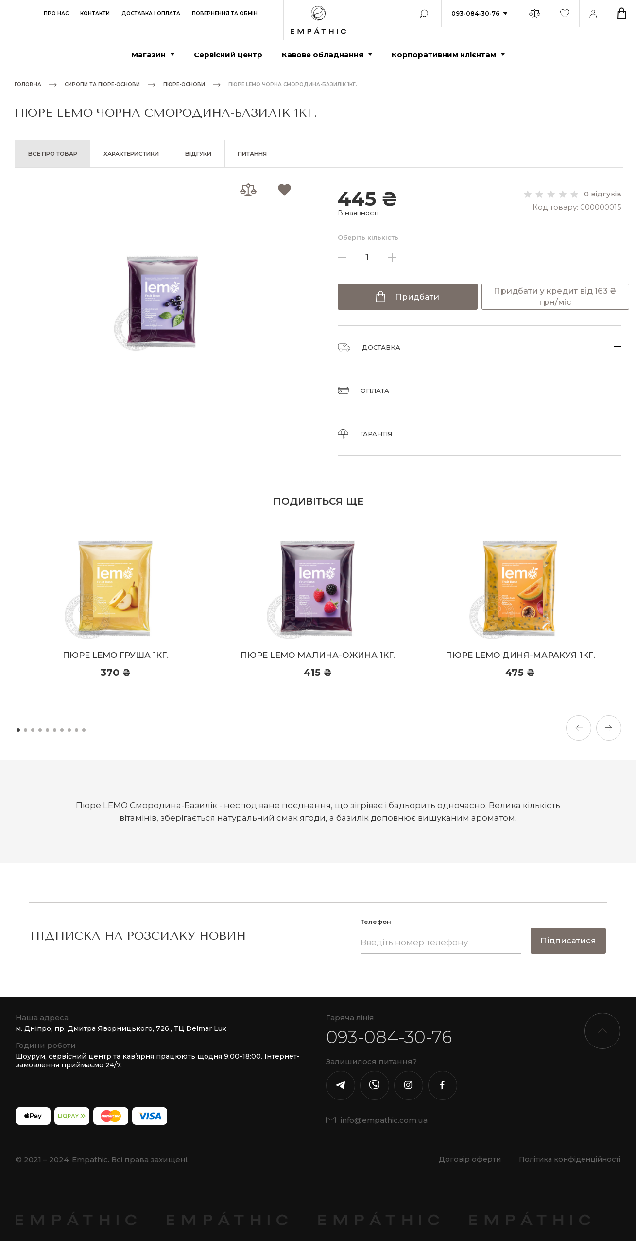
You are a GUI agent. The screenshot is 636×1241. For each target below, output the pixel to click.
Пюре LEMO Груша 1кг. (116, 655)
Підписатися (568, 941)
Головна (28, 85)
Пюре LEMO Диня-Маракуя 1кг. (520, 655)
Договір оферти (463, 1159)
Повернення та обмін (225, 13)
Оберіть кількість (368, 238)
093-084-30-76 (475, 13)
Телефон (375, 922)
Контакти (95, 13)
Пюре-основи (184, 85)
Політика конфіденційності (567, 1159)
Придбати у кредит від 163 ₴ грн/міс (555, 297)
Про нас (56, 13)
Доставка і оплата (150, 13)
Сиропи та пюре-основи (102, 85)
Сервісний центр (228, 54)
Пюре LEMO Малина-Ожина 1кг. (318, 655)
